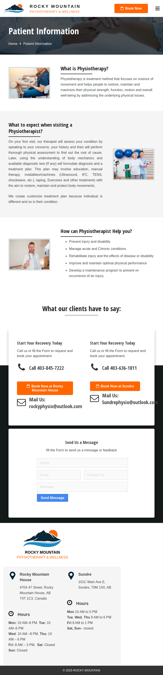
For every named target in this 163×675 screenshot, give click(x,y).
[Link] (14, 8)
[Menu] (157, 8)
